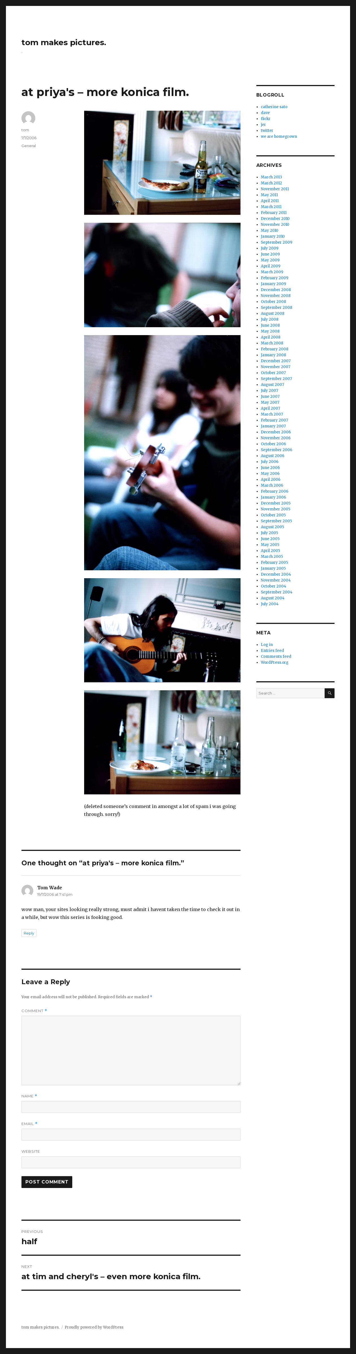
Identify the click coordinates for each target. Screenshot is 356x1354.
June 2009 (270, 254)
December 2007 (276, 361)
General (28, 145)
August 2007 (272, 384)
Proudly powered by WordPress (94, 1327)
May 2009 (270, 260)
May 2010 (269, 230)
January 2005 (273, 568)
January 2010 (273, 236)
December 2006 (276, 432)
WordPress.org (275, 662)
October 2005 (273, 515)
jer (263, 124)
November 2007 (275, 366)
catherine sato (274, 106)
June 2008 (270, 325)
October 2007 (273, 372)
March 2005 (272, 556)
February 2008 (274, 349)
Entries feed (272, 650)
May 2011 (269, 195)
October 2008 (273, 301)
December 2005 (276, 503)
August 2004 (273, 598)
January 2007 (273, 426)
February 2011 (274, 212)
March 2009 (272, 272)
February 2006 (274, 491)
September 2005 (276, 521)
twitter (267, 130)
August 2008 (272, 313)
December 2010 (275, 218)
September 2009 (276, 242)
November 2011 (275, 189)
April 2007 (270, 408)
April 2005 (270, 550)
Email (29, 1123)
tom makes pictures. (63, 42)
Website (30, 1151)
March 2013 (271, 177)
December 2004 (276, 574)
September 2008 (276, 307)
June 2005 (270, 538)
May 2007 (270, 402)
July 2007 (269, 390)
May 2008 (270, 331)
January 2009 (273, 283)
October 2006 (273, 444)
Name (29, 1096)
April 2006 (270, 479)
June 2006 (270, 467)
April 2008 (270, 337)
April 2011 (270, 200)
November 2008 (276, 295)
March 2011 (271, 206)
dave (265, 112)
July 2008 (269, 319)
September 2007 (276, 378)
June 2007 (270, 396)
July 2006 (269, 461)
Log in (267, 644)
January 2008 (273, 355)
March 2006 (272, 485)
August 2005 (272, 527)
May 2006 (270, 473)
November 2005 (275, 509)
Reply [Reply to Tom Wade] (29, 933)
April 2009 (270, 266)
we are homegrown (279, 136)
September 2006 (276, 449)
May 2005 (270, 544)
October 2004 (273, 586)
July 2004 (270, 604)
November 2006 (276, 438)
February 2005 (274, 562)
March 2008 (272, 343)
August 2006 (272, 455)
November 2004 (276, 580)
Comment (34, 1010)
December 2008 (276, 289)
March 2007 (272, 414)
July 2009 (269, 248)
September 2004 (276, 592)
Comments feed (276, 656)
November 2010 (275, 224)
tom (25, 130)
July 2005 (269, 532)
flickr (265, 118)
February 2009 (274, 278)
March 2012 (271, 183)
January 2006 (273, 497)
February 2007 (274, 420)
